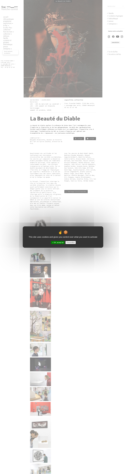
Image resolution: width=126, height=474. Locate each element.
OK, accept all (57, 242)
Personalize (71, 242)
